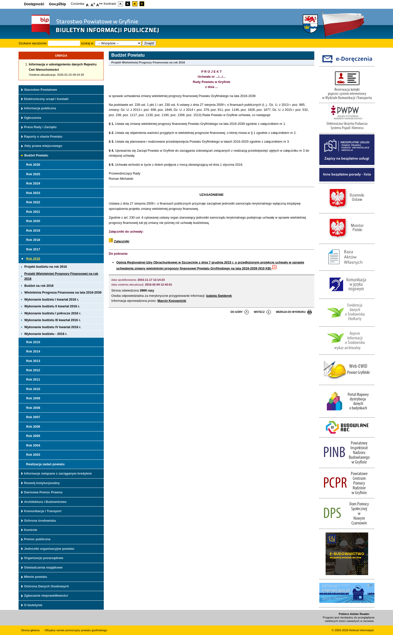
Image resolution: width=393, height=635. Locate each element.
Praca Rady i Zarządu (40, 127)
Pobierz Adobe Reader (354, 613)
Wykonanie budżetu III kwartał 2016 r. (52, 320)
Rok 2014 (33, 351)
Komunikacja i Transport (42, 511)
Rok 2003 (33, 455)
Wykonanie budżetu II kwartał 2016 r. (52, 306)
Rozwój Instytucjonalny (42, 483)
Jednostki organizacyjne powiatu (49, 549)
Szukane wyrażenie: (33, 43)
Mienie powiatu (35, 577)
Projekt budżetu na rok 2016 (45, 266)
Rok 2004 (33, 445)
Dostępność (34, 4)
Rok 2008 (33, 408)
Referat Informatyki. (361, 630)
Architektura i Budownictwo (45, 502)
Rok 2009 (33, 398)
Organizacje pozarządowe (43, 558)
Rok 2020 (33, 221)
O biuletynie (33, 605)
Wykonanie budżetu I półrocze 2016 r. (52, 313)
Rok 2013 (33, 361)
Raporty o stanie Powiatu (43, 136)
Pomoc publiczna (37, 539)
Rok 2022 (33, 202)
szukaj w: (87, 43)
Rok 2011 (33, 379)
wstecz (259, 312)
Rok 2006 (33, 426)
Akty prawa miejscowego (43, 146)
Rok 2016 (33, 258)
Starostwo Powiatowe (40, 90)
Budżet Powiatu (36, 155)
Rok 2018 (33, 240)
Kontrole (30, 530)
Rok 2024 (33, 183)
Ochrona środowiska (40, 520)
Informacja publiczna (40, 108)
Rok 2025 (33, 174)
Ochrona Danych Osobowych (46, 586)
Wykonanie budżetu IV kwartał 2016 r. (52, 327)
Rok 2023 (33, 193)
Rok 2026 (33, 164)
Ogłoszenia (32, 118)
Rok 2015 (33, 342)
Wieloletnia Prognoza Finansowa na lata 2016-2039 (63, 292)
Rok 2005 (33, 436)
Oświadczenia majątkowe (43, 567)
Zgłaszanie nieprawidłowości (46, 595)
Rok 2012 (33, 370)
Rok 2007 (33, 417)
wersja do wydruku (291, 312)
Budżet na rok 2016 (39, 286)
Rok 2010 (33, 389)
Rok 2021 (33, 212)
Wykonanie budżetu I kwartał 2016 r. (51, 299)
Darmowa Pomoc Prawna (43, 492)
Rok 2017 (33, 249)
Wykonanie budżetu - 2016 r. (45, 334)
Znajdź (149, 43)
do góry (237, 312)
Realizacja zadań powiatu (45, 464)
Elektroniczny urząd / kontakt (46, 99)
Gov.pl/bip (57, 4)
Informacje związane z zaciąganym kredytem (58, 473)
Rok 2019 (33, 230)
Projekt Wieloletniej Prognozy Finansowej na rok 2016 (61, 276)
